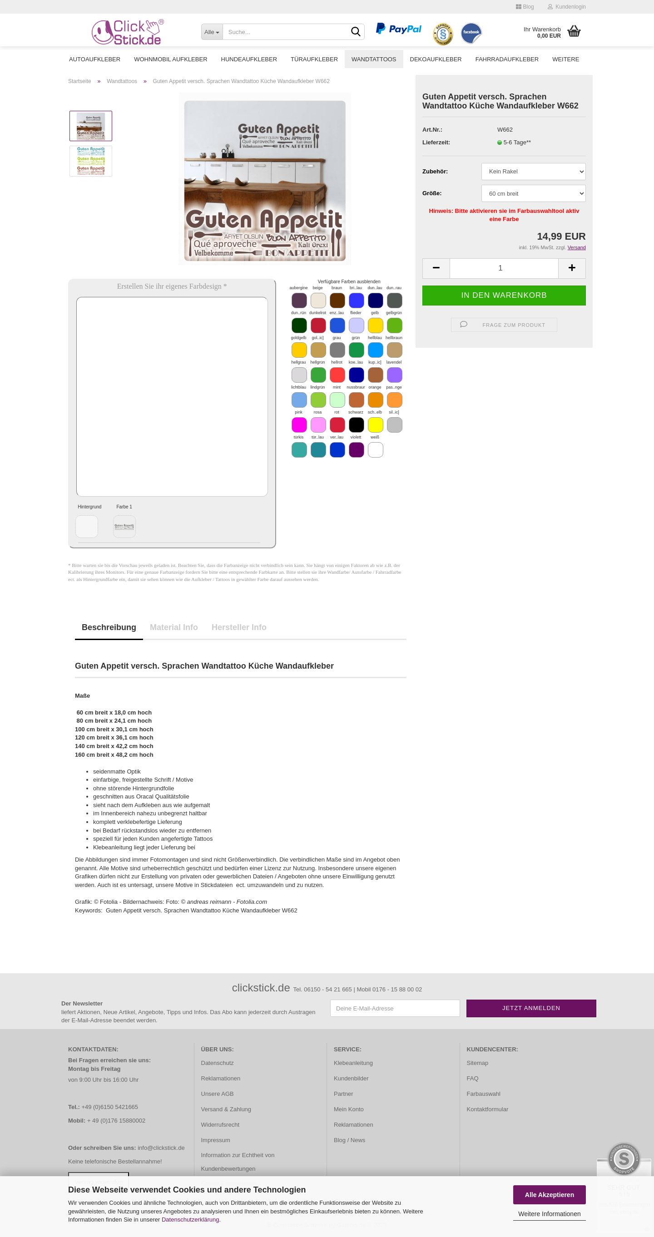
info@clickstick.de (161, 1147)
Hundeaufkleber (249, 59)
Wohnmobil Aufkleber (170, 59)
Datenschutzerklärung (190, 1219)
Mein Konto (349, 1109)
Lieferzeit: (436, 142)
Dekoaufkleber (436, 59)
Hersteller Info (239, 627)
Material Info (174, 627)
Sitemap (478, 1063)
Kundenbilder (351, 1078)
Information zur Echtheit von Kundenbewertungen (238, 1162)
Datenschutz (217, 1063)
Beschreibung (109, 627)
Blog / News (349, 1140)
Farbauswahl (483, 1093)
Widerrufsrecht (220, 1124)
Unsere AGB (217, 1093)
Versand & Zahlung (226, 1109)
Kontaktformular (488, 1109)
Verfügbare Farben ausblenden (349, 281)
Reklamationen (221, 1078)
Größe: (432, 193)
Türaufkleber (314, 59)
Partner (343, 1093)
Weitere (565, 59)
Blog (525, 7)
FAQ (473, 1078)
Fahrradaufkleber (507, 59)
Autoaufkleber (94, 59)
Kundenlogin (567, 7)
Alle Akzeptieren (549, 1194)
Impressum (215, 1140)
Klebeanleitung (353, 1063)
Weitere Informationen (549, 1213)
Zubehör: (435, 171)
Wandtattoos (374, 59)
